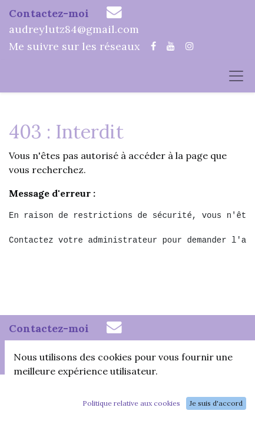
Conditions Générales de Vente (126, 407)
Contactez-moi (49, 13)
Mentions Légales (185, 392)
